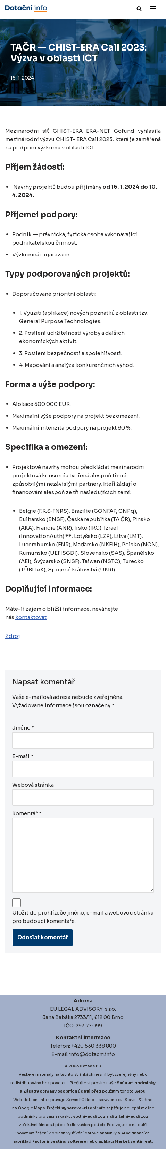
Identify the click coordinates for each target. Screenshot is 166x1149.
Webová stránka (33, 784)
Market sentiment (133, 1141)
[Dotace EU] (26, 8)
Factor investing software (59, 1141)
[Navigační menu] (153, 8)
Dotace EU (90, 1066)
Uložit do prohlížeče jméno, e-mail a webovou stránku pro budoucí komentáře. (83, 916)
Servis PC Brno (80, 1099)
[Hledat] (139, 8)
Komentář (27, 813)
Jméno (23, 727)
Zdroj (12, 636)
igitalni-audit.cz (130, 1116)
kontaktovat (31, 617)
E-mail (23, 756)
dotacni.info (35, 1099)
